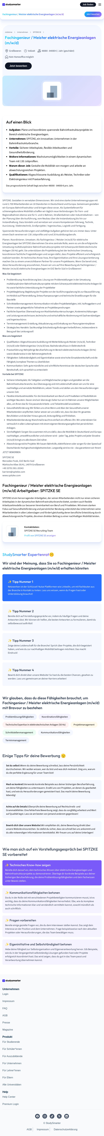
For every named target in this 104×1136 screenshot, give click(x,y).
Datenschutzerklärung (65, 1129)
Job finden (88, 4)
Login (5, 994)
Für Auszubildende (12, 1056)
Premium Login (10, 1104)
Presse (6, 1022)
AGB (5, 1015)
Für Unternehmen (11, 1063)
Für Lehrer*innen (11, 1070)
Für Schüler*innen (12, 1049)
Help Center (8, 1097)
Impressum (8, 1001)
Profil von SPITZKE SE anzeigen (40, 535)
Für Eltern (7, 1077)
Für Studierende (11, 1042)
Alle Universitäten (11, 1084)
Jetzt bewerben (93, 14)
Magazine (7, 1029)
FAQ (4, 1008)
